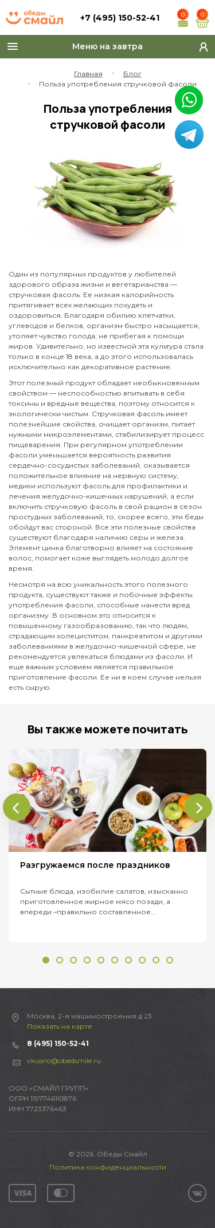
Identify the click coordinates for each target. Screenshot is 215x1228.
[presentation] (16, 807)
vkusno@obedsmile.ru (64, 1060)
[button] (45, 960)
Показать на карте (59, 1026)
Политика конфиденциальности (107, 1167)
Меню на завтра (107, 46)
